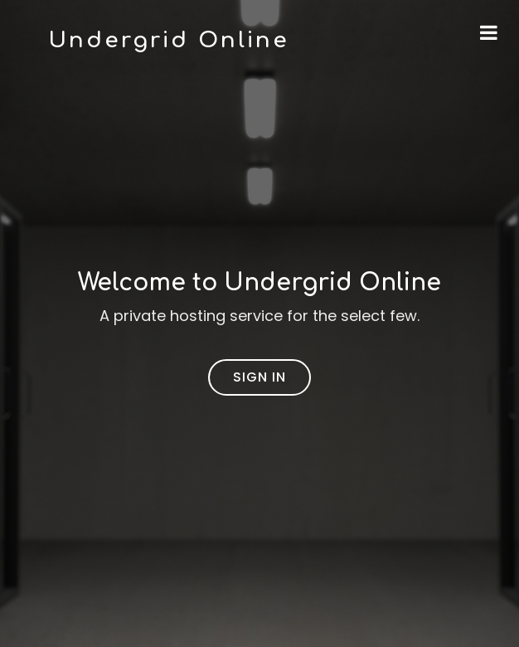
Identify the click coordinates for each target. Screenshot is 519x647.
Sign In (259, 377)
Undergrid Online (168, 40)
